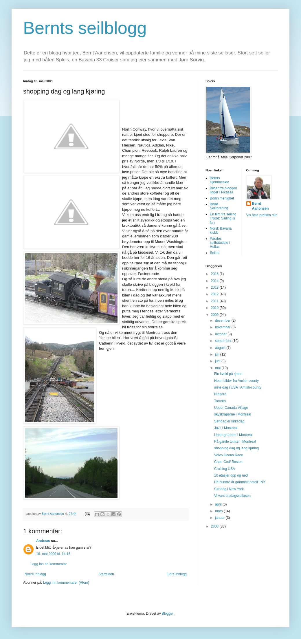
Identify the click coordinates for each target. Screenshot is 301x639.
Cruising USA (224, 469)
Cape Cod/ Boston (228, 462)
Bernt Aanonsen (260, 206)
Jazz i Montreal (226, 428)
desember (223, 320)
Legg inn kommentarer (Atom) (66, 583)
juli (217, 354)
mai (218, 368)
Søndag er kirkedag (229, 421)
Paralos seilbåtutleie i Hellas (220, 243)
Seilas (214, 253)
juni (218, 361)
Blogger (168, 613)
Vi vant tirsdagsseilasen (232, 496)
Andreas (43, 541)
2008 (215, 526)
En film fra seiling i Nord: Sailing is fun (223, 218)
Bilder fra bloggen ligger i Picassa (223, 190)
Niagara (220, 394)
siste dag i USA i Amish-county (237, 387)
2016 (215, 274)
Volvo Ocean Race (228, 455)
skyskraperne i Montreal (232, 414)
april (219, 504)
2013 (215, 287)
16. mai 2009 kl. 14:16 (53, 554)
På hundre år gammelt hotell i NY (239, 482)
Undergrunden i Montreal (233, 435)
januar (220, 518)
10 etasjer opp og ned (231, 475)
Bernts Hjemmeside (219, 180)
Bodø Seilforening (219, 206)
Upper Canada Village (231, 408)
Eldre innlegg (176, 574)
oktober (221, 334)
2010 (215, 308)
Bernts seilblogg (85, 28)
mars (219, 511)
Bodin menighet (222, 198)
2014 (215, 281)
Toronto (220, 401)
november (223, 327)
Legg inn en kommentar (48, 564)
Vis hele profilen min (262, 215)
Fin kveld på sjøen (228, 374)
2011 (215, 301)
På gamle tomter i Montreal (235, 442)
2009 (215, 315)
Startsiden (106, 574)
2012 (215, 294)
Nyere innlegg (35, 574)
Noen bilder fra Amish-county (236, 381)
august (220, 348)
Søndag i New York (229, 489)
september (223, 341)
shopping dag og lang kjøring (236, 448)
